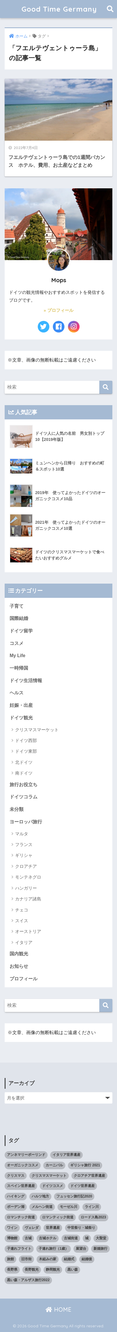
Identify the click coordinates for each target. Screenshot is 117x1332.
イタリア (24, 942)
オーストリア (28, 931)
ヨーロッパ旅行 (26, 821)
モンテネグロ (28, 877)
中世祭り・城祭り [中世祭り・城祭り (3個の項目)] (81, 1228)
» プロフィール (58, 310)
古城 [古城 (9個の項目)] (28, 1238)
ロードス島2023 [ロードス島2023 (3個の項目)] (93, 1217)
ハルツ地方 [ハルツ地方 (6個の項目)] (40, 1196)
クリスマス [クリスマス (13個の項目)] (15, 1176)
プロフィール (23, 978)
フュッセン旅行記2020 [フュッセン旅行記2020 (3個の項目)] (74, 1196)
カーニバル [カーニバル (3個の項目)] (54, 1165)
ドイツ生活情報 (26, 680)
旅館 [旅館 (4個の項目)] (10, 1259)
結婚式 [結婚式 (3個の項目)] (69, 1259)
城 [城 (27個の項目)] (87, 1238)
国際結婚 (19, 618)
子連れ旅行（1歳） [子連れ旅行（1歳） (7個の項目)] (54, 1249)
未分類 (17, 809)
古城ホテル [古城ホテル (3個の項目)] (47, 1238)
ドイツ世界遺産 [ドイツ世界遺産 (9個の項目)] (82, 1186)
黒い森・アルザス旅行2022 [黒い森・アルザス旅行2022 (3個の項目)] (28, 1280)
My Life (17, 655)
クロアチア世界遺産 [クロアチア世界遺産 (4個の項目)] (89, 1176)
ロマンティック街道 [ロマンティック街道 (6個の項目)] (57, 1217)
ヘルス (17, 692)
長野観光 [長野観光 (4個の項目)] (32, 1269)
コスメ (17, 643)
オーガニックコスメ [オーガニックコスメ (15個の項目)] (22, 1165)
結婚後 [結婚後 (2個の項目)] (87, 1259)
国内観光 (19, 953)
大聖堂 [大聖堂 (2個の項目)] (101, 1238)
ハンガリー (26, 888)
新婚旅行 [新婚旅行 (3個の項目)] (100, 1249)
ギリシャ (24, 855)
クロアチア (26, 866)
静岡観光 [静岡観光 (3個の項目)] (53, 1269)
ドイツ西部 (26, 740)
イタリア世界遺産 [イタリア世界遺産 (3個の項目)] (66, 1155)
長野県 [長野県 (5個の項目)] (12, 1269)
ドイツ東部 (26, 751)
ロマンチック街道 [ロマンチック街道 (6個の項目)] (21, 1217)
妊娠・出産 (21, 705)
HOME (58, 1309)
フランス (24, 844)
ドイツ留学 (21, 630)
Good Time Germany (62, 9)
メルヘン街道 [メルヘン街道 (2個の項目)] (42, 1207)
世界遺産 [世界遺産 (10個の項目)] (53, 1228)
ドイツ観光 (21, 717)
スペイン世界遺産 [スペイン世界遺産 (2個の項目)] (21, 1186)
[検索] (105, 387)
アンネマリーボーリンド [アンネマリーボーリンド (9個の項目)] (26, 1155)
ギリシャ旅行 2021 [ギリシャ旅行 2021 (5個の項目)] (85, 1165)
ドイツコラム (23, 796)
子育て (17, 606)
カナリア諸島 (28, 898)
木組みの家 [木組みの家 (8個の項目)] (47, 1259)
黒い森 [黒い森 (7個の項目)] (72, 1269)
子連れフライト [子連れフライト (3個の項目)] (19, 1249)
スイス (21, 920)
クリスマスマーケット (37, 729)
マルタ (21, 833)
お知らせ (19, 966)
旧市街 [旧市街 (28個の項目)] (26, 1259)
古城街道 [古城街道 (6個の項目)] (71, 1238)
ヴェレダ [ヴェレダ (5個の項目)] (32, 1228)
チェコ (21, 909)
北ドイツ (24, 762)
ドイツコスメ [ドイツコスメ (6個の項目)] (52, 1186)
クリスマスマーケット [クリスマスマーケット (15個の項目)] (49, 1176)
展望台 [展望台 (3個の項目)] (81, 1249)
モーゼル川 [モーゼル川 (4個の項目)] (68, 1207)
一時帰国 (19, 668)
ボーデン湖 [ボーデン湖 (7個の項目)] (15, 1207)
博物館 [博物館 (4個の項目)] (12, 1238)
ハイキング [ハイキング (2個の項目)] (15, 1196)
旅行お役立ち (23, 784)
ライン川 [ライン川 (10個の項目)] (92, 1207)
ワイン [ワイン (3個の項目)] (12, 1228)
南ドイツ (24, 772)
